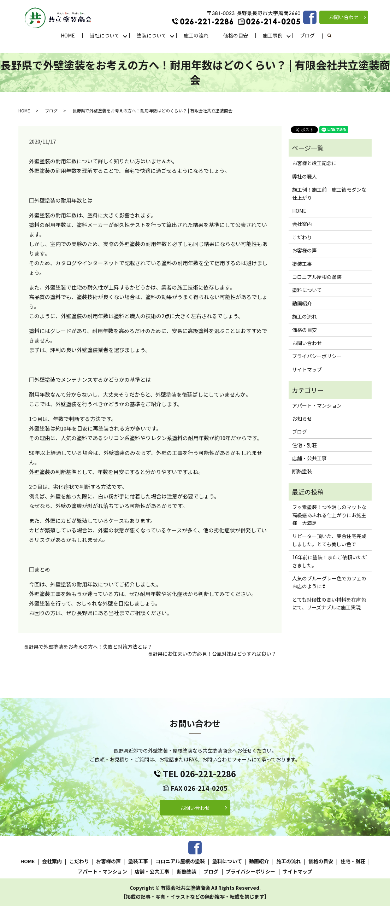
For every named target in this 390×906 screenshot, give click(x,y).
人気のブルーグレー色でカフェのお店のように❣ (329, 582)
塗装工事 (302, 263)
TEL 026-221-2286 (199, 773)
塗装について (151, 35)
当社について (104, 35)
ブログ (307, 35)
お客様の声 (304, 250)
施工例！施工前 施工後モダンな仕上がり (329, 193)
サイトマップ (307, 369)
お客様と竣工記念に (314, 162)
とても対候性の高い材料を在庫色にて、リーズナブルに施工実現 (329, 603)
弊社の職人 (304, 176)
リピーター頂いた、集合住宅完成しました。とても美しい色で (329, 539)
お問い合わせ (344, 17)
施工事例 (273, 35)
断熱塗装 (302, 471)
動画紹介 (302, 303)
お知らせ (302, 418)
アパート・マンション (317, 405)
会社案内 (302, 223)
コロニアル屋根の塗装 (317, 276)
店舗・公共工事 (309, 458)
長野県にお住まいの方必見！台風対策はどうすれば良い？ (212, 653)
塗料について (307, 289)
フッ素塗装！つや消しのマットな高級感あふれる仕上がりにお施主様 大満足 (329, 514)
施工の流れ (196, 35)
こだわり (302, 237)
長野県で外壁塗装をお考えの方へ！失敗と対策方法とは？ (88, 646)
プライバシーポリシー (317, 356)
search (333, 35)
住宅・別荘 (304, 445)
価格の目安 (235, 35)
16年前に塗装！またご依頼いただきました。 (329, 561)
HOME (68, 35)
